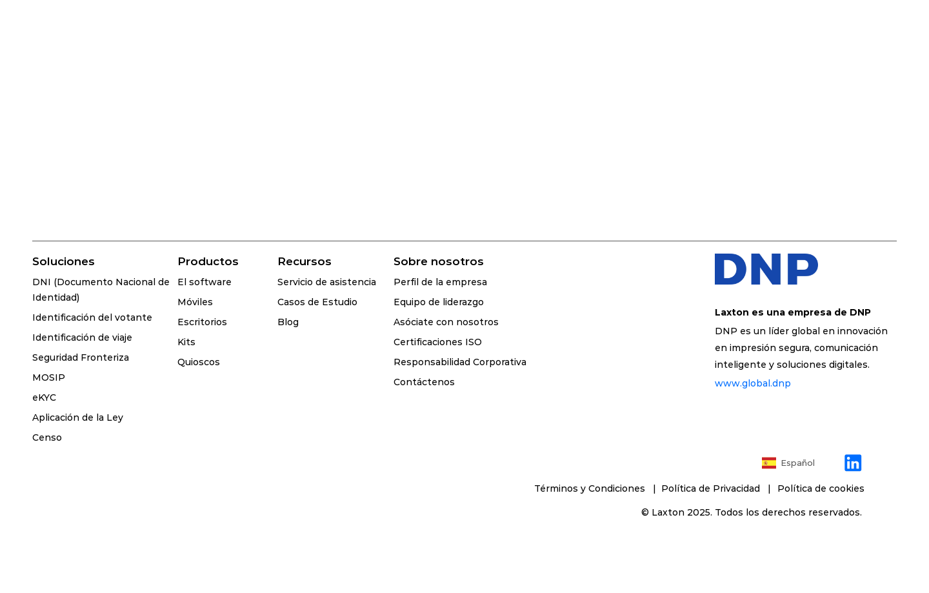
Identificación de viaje (82, 337)
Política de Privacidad (713, 488)
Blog (288, 322)
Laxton (668, 512)
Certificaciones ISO (438, 342)
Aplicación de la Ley (77, 417)
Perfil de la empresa (440, 282)
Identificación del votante (92, 317)
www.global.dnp (753, 383)
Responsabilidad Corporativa (460, 362)
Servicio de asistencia (326, 282)
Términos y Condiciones (591, 488)
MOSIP (48, 377)
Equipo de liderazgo (439, 302)
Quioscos (198, 362)
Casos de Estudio (317, 302)
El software (204, 282)
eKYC (44, 397)
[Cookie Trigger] (820, 488)
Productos (208, 261)
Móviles (195, 302)
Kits (186, 342)
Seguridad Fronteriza (80, 357)
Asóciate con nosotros (446, 322)
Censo (47, 437)
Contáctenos (424, 382)
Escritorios (202, 322)
